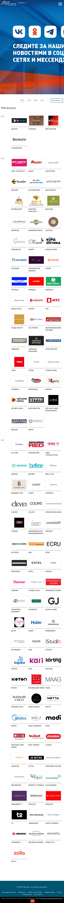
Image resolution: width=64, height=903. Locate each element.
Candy (31, 493)
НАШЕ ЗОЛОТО (17, 328)
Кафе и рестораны (35, 892)
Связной (15, 349)
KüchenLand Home (36, 688)
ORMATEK (15, 766)
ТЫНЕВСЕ (15, 389)
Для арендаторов (9, 892)
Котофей (15, 268)
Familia (48, 571)
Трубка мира (51, 370)
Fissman (14, 590)
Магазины (21, 892)
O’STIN (30, 766)
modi (47, 726)
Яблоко (14, 430)
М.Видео (32, 290)
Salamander (50, 785)
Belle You (49, 474)
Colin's (31, 512)
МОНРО (31, 309)
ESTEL (30, 571)
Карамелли (16, 249)
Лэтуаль (14, 290)
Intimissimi (15, 650)
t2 (12, 823)
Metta (48, 707)
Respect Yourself (36, 785)
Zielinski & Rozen (35, 842)
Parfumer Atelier (53, 766)
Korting (48, 669)
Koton (14, 688)
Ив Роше (49, 209)
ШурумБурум (34, 408)
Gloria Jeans (51, 609)
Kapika (14, 669)
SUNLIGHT (49, 804)
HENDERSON (50, 631)
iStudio (48, 650)
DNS (30, 552)
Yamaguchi (15, 842)
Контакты (38, 894)
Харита (48, 389)
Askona (14, 474)
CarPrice (49, 493)
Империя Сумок (35, 230)
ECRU (47, 552)
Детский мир (34, 190)
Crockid (49, 531)
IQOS (30, 650)
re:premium (16, 785)
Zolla (13, 861)
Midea (13, 726)
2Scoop (14, 129)
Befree (31, 474)
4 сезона (32, 129)
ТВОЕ (13, 370)
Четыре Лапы (17, 408)
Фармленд (33, 389)
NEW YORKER (33, 745)
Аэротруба (50, 171)
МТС (47, 309)
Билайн (14, 190)
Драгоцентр (50, 190)
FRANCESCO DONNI (53, 590)
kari (30, 669)
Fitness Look (34, 590)
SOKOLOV (32, 804)
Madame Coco (17, 707)
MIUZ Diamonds (34, 726)
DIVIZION (14, 552)
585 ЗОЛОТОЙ (50, 129)
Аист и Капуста (18, 171)
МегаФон (49, 290)
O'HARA (48, 745)
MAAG (47, 688)
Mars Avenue (34, 707)
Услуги (59, 892)
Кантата (49, 230)
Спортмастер (51, 349)
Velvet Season (51, 823)
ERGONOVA (15, 571)
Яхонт (31, 430)
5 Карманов (16, 148)
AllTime (14, 453)
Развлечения (49, 892)
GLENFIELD (32, 609)
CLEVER (14, 512)
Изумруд (15, 230)
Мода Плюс (16, 309)
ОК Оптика (33, 328)
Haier (30, 631)
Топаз (31, 370)
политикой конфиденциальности (51, 898)
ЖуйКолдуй (16, 209)
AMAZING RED (33, 453)
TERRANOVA (33, 823)
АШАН (30, 171)
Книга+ (31, 249)
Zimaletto (49, 842)
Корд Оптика (51, 249)
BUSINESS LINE (17, 493)
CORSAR (14, 531)
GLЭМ (13, 631)
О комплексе (27, 894)
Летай (48, 268)
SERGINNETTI (16, 804)
